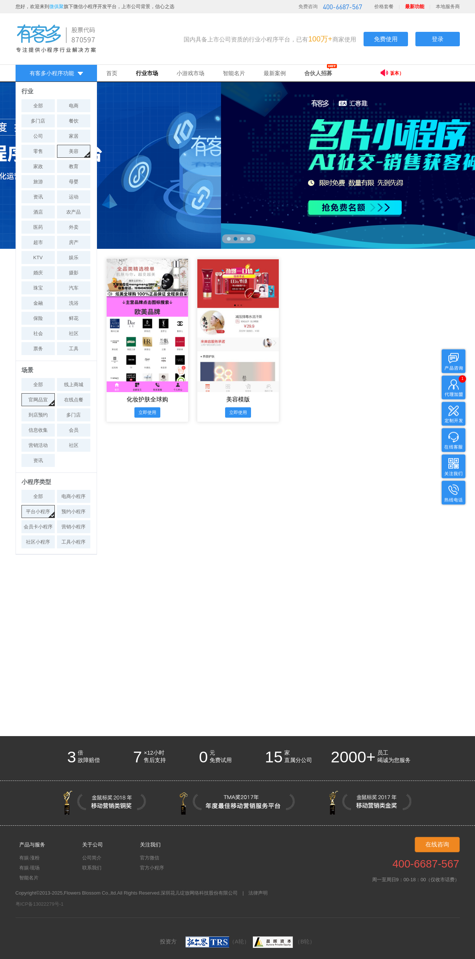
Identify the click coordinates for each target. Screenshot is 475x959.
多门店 (38, 121)
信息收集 (38, 430)
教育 (73, 166)
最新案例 (275, 73)
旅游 (38, 181)
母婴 (73, 181)
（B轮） (283, 941)
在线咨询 (437, 844)
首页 (111, 73)
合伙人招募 (318, 73)
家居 (73, 136)
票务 (38, 348)
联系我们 (91, 868)
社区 (73, 333)
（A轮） (217, 941)
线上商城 (73, 384)
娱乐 (73, 257)
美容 (73, 151)
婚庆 (38, 272)
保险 (38, 318)
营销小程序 (73, 526)
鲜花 (73, 318)
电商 (73, 105)
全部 (38, 105)
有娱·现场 (29, 868)
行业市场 (147, 73)
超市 (38, 242)
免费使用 (386, 39)
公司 (38, 136)
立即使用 (147, 412)
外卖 (73, 227)
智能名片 (234, 73)
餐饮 (73, 121)
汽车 (73, 288)
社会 (38, 333)
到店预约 (38, 415)
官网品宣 (38, 399)
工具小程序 (73, 542)
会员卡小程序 (38, 526)
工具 (73, 348)
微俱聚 (56, 6)
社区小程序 (38, 542)
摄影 (73, 272)
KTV (38, 257)
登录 (438, 39)
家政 (38, 166)
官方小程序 (152, 868)
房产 (73, 242)
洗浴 (73, 303)
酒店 (38, 212)
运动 (73, 197)
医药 (38, 227)
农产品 (73, 212)
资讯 (38, 197)
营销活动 (38, 445)
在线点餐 (73, 399)
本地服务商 (448, 6)
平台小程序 (38, 511)
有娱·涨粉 (29, 858)
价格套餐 (384, 6)
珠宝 (38, 288)
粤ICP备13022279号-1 (40, 904)
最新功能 (414, 6)
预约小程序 (73, 511)
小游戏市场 (190, 73)
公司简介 (91, 858)
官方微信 (149, 858)
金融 (38, 303)
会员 (73, 430)
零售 (38, 151)
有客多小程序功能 (56, 73)
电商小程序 (73, 496)
